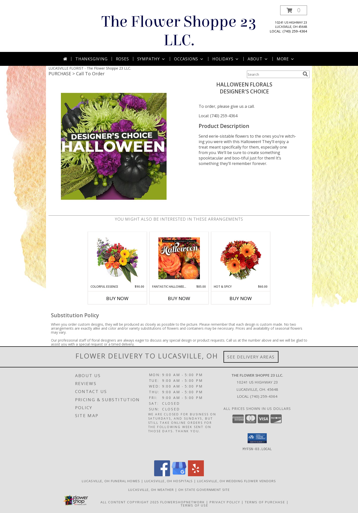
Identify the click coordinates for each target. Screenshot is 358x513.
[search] (305, 74)
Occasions (189, 59)
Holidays (225, 59)
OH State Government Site (204, 489)
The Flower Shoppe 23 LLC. (179, 31)
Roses (122, 59)
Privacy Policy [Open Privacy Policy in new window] (225, 502)
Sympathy (151, 59)
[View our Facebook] (162, 475)
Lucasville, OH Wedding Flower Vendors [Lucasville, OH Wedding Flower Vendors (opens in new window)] (236, 481)
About (258, 59)
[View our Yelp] (196, 475)
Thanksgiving (91, 59)
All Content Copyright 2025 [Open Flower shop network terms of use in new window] (129, 502)
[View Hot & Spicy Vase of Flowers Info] (241, 258)
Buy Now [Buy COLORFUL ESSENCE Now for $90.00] (117, 298)
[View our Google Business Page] (179, 475)
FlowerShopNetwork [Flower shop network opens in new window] (182, 502)
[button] (293, 10)
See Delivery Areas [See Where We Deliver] (251, 357)
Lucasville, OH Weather (151, 489)
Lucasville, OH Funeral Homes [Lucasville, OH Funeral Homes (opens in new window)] (111, 481)
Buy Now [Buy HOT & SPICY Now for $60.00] (240, 298)
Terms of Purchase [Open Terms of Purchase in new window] (265, 502)
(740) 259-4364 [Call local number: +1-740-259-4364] (294, 31)
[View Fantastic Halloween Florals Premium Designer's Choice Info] (179, 258)
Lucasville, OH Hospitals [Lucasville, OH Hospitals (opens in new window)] (168, 481)
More (286, 59)
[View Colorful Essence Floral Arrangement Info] (117, 258)
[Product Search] (273, 74)
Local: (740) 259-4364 (218, 115)
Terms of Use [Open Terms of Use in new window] (194, 505)
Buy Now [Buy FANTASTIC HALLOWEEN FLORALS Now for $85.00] (179, 298)
